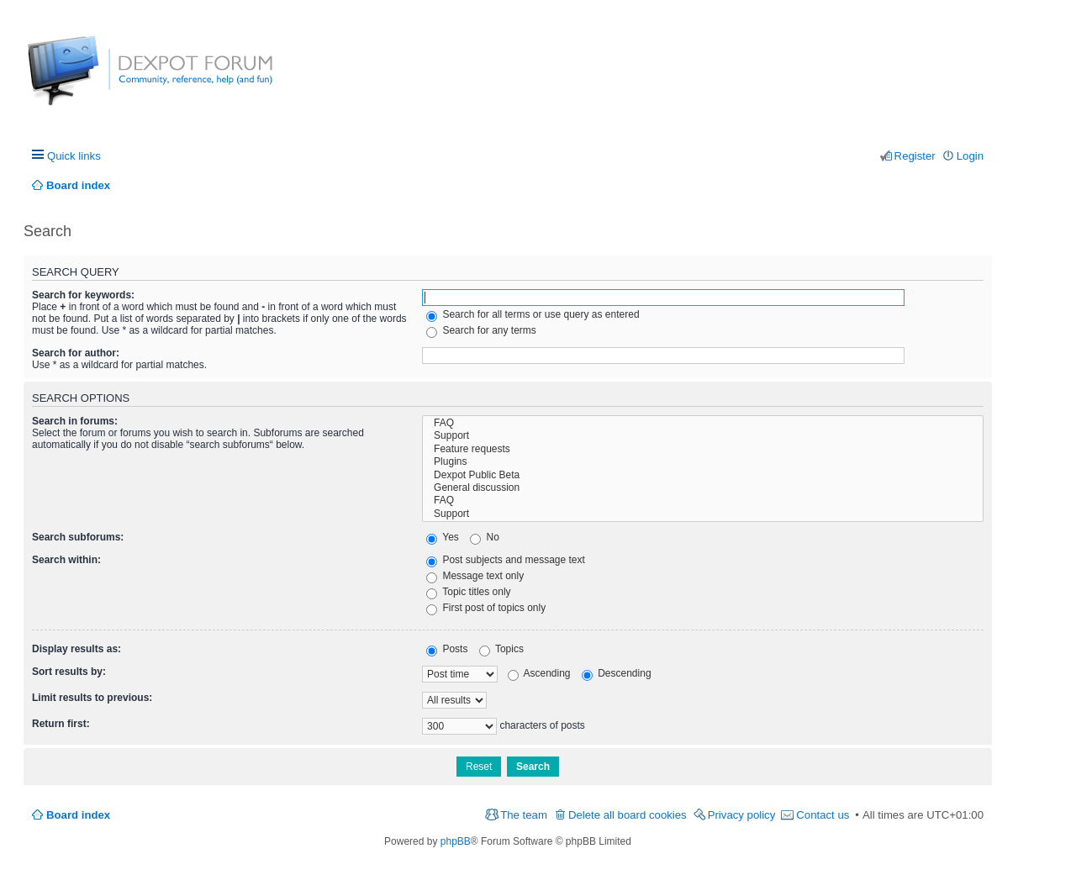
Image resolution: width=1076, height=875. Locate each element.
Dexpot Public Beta (703, 475)
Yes (442, 537)
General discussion (703, 488)
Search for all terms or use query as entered (532, 314)
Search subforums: (78, 537)
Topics (501, 649)
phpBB (455, 841)
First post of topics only (486, 608)
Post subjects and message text (505, 560)
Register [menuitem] (915, 156)
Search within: (66, 560)
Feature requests (703, 449)
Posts (446, 649)
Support (703, 436)
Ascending (539, 673)
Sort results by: (69, 671)
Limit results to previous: (92, 698)
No (484, 537)
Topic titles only (468, 592)
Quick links (74, 156)
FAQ (703, 423)
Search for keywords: (83, 295)
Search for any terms (481, 330)
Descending (616, 673)
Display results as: (76, 649)
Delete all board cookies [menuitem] (627, 815)
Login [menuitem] (970, 156)
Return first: (61, 724)
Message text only (475, 576)
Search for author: (75, 353)
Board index (78, 815)
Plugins (703, 462)
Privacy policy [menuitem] (742, 815)
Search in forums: (75, 421)
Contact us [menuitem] (822, 815)
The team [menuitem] (523, 815)
